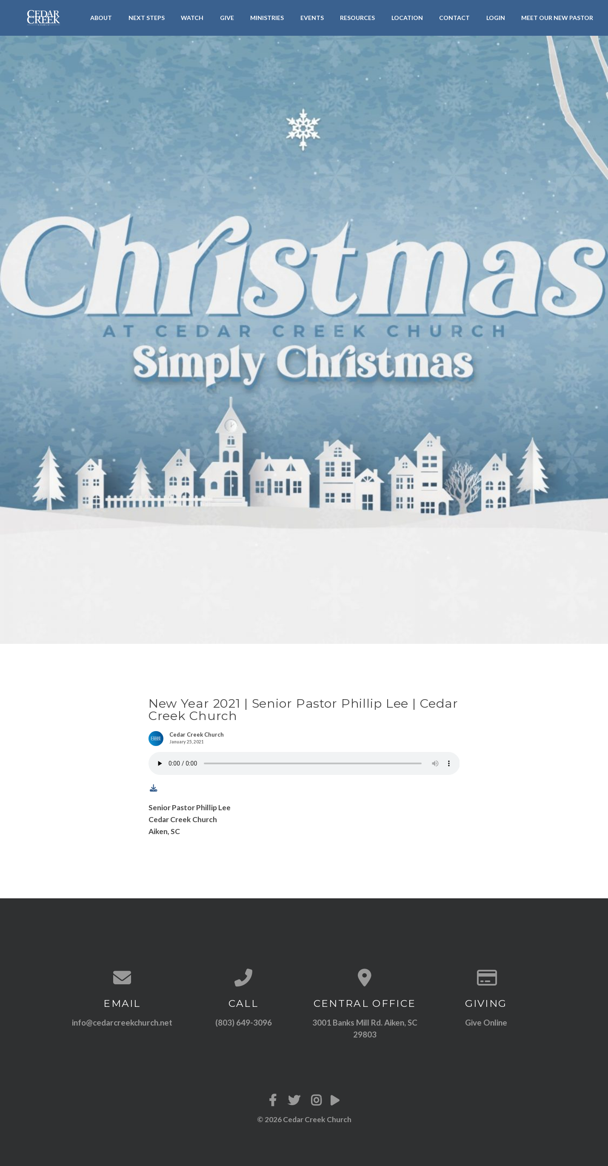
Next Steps (146, 17)
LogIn (495, 17)
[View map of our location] (365, 977)
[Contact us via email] (122, 977)
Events (312, 17)
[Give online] (486, 977)
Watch (192, 17)
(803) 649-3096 (243, 1022)
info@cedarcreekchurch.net (122, 1022)
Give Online (486, 1022)
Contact (454, 17)
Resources (357, 17)
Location (407, 17)
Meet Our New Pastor (557, 17)
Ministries (267, 17)
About (101, 17)
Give (227, 17)
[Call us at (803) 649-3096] (243, 977)
